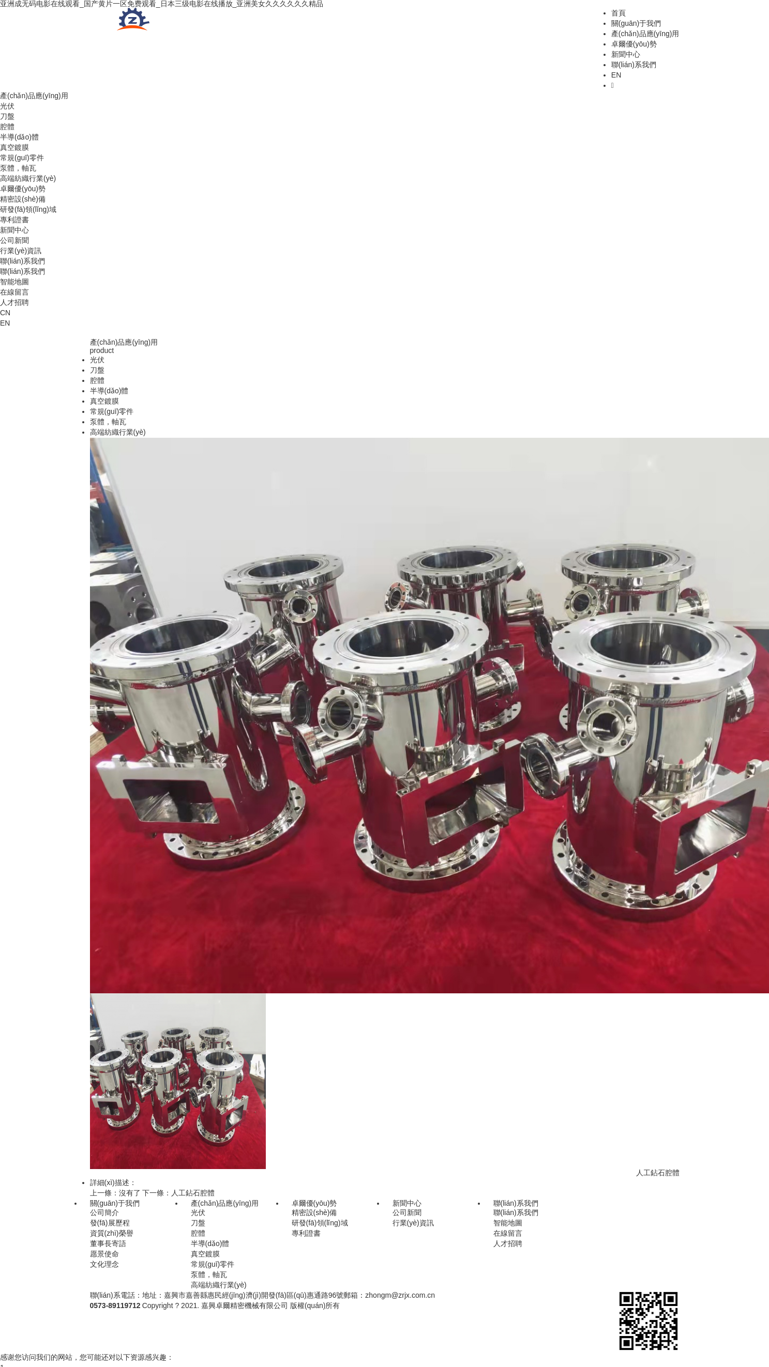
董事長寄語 (108, 1243)
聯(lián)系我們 (633, 64)
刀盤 (7, 116)
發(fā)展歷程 (110, 1223)
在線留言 (14, 292)
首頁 (618, 13)
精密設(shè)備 (23, 199)
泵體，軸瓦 (18, 168)
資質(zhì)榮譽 (111, 1233)
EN (616, 75)
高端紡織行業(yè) (28, 178)
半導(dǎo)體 (19, 137)
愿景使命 (104, 1254)
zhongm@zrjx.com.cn (400, 1295)
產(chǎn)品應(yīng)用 (645, 33)
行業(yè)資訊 (20, 251)
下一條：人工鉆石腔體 (178, 1193)
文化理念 (104, 1264)
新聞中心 (625, 54)
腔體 (7, 126)
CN (5, 313)
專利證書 (14, 220)
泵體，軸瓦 (209, 1274)
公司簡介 (104, 1212)
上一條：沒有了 (115, 1193)
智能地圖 (14, 282)
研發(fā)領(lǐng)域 (28, 209)
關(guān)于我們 (636, 23)
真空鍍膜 (14, 147)
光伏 (7, 106)
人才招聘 (14, 302)
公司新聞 (14, 240)
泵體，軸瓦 (108, 422)
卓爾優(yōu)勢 (634, 44)
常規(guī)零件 (22, 157)
